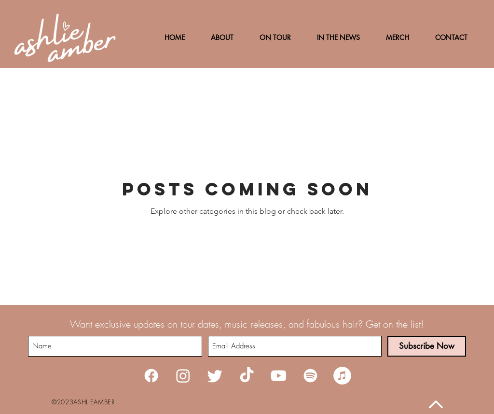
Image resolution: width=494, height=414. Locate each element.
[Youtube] (279, 376)
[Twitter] (215, 376)
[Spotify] (310, 376)
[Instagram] (183, 376)
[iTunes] (342, 376)
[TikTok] (247, 376)
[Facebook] (151, 376)
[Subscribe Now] (426, 346)
